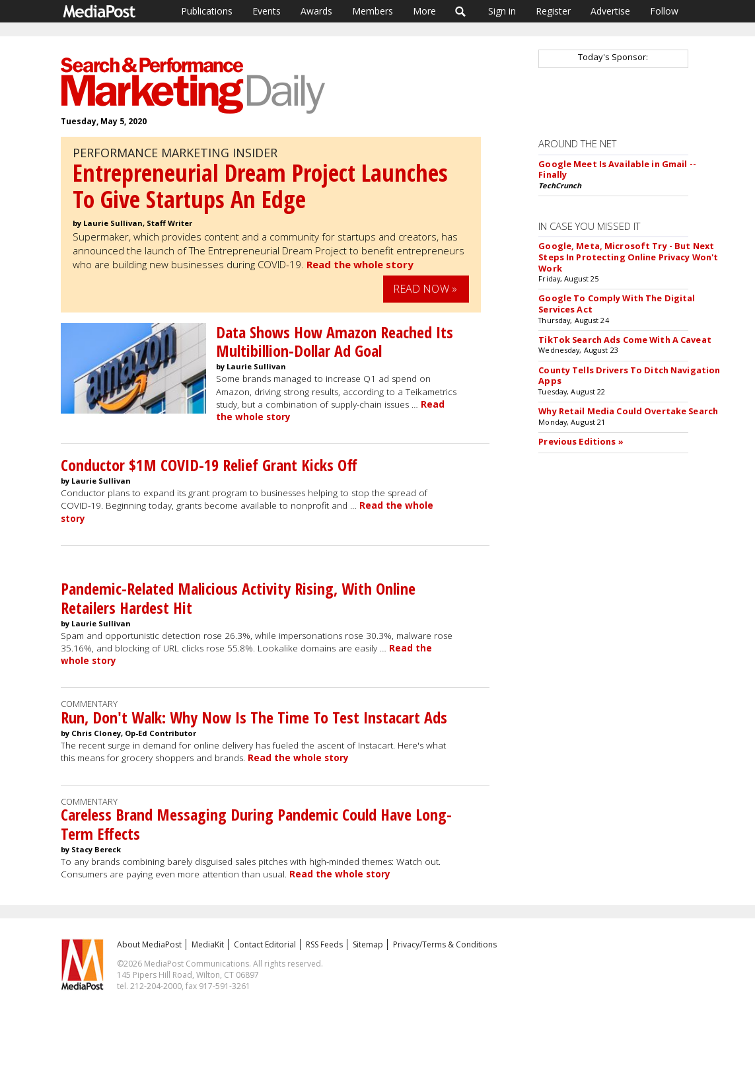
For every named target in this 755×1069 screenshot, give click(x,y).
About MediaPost (149, 944)
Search (461, 11)
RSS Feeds (324, 944)
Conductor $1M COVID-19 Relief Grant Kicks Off (209, 465)
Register (553, 11)
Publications (207, 11)
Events (266, 11)
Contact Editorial (265, 944)
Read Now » (425, 288)
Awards (316, 11)
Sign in (502, 11)
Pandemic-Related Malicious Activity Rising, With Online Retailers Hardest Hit (238, 597)
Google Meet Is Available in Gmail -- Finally (617, 169)
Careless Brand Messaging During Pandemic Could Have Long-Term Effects (256, 823)
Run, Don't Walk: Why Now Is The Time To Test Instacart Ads (254, 717)
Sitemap (368, 944)
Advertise (610, 11)
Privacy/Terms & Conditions (445, 944)
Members (372, 11)
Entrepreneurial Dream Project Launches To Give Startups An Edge (260, 186)
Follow (664, 11)
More (424, 11)
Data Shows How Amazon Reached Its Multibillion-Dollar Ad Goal (334, 341)
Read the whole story (359, 264)
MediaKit (208, 944)
